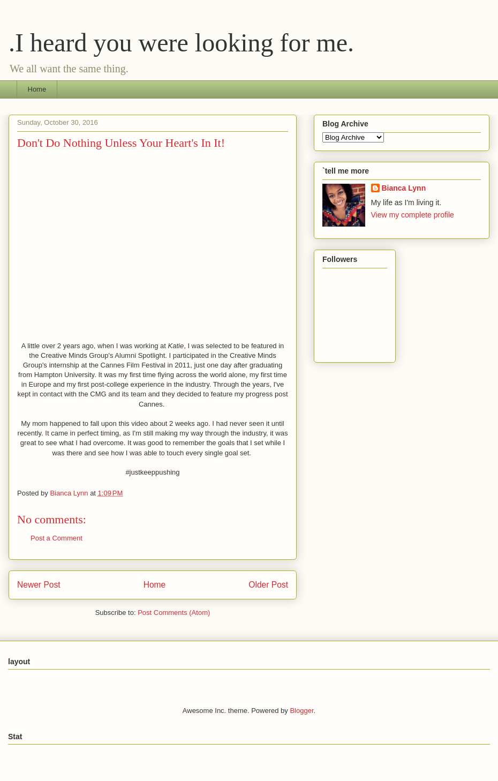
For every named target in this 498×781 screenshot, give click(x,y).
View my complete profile (412, 215)
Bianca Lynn (404, 188)
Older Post (268, 584)
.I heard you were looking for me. (181, 42)
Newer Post (39, 584)
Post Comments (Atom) (174, 613)
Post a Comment (56, 538)
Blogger (301, 711)
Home (37, 89)
